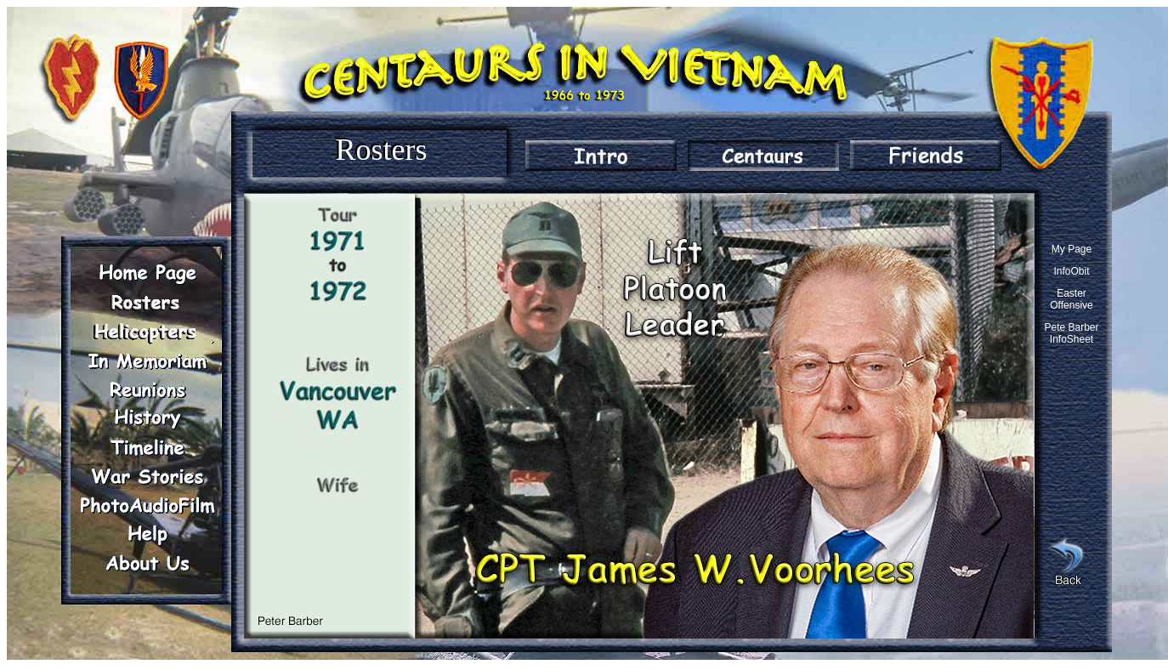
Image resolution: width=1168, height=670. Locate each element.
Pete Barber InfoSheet (1071, 333)
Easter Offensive (1071, 299)
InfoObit (1071, 271)
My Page (1071, 249)
